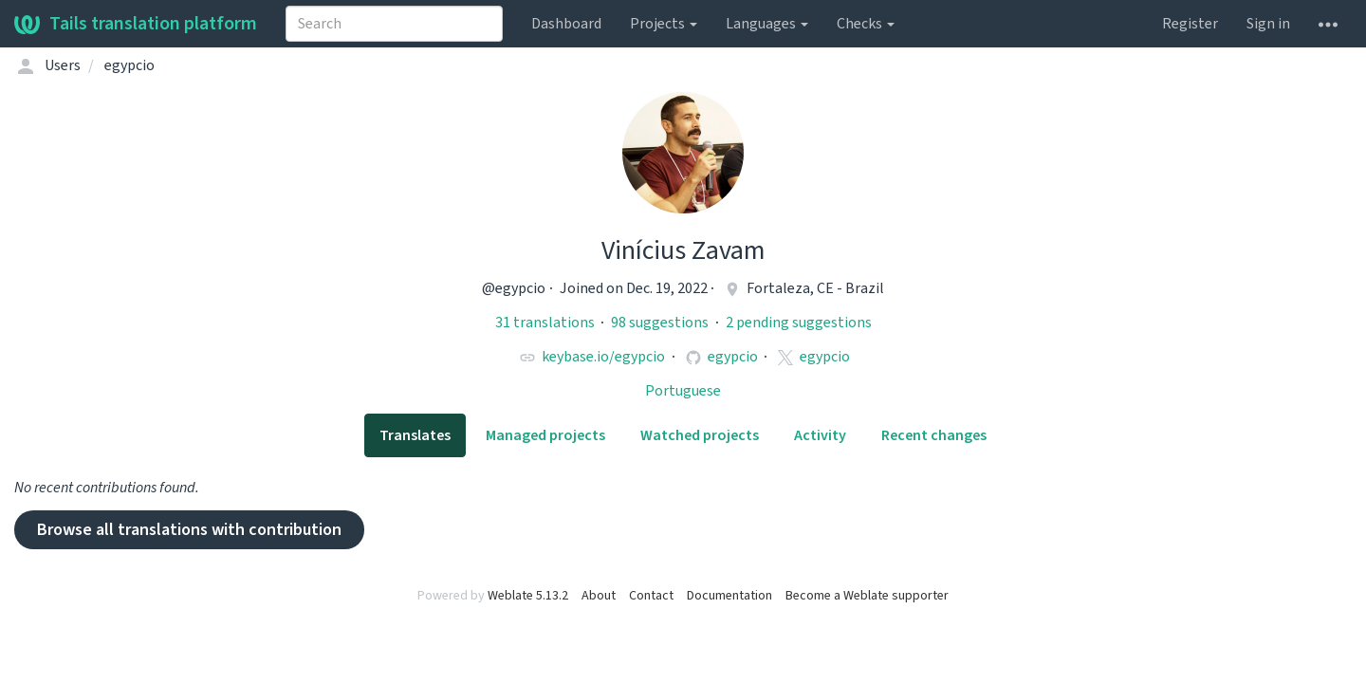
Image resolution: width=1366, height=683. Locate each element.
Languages (767, 23)
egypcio (733, 356)
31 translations (546, 322)
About (598, 595)
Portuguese (683, 390)
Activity (820, 435)
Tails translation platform (135, 23)
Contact (651, 595)
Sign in (1268, 23)
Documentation (729, 595)
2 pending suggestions (799, 322)
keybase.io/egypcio (603, 356)
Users (63, 65)
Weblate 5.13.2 (528, 595)
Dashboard (566, 23)
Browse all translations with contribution (189, 530)
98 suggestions (661, 322)
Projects (663, 23)
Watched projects (699, 435)
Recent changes (934, 435)
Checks (866, 23)
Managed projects (545, 435)
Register (1190, 23)
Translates (415, 435)
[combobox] (394, 24)
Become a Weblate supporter (867, 595)
